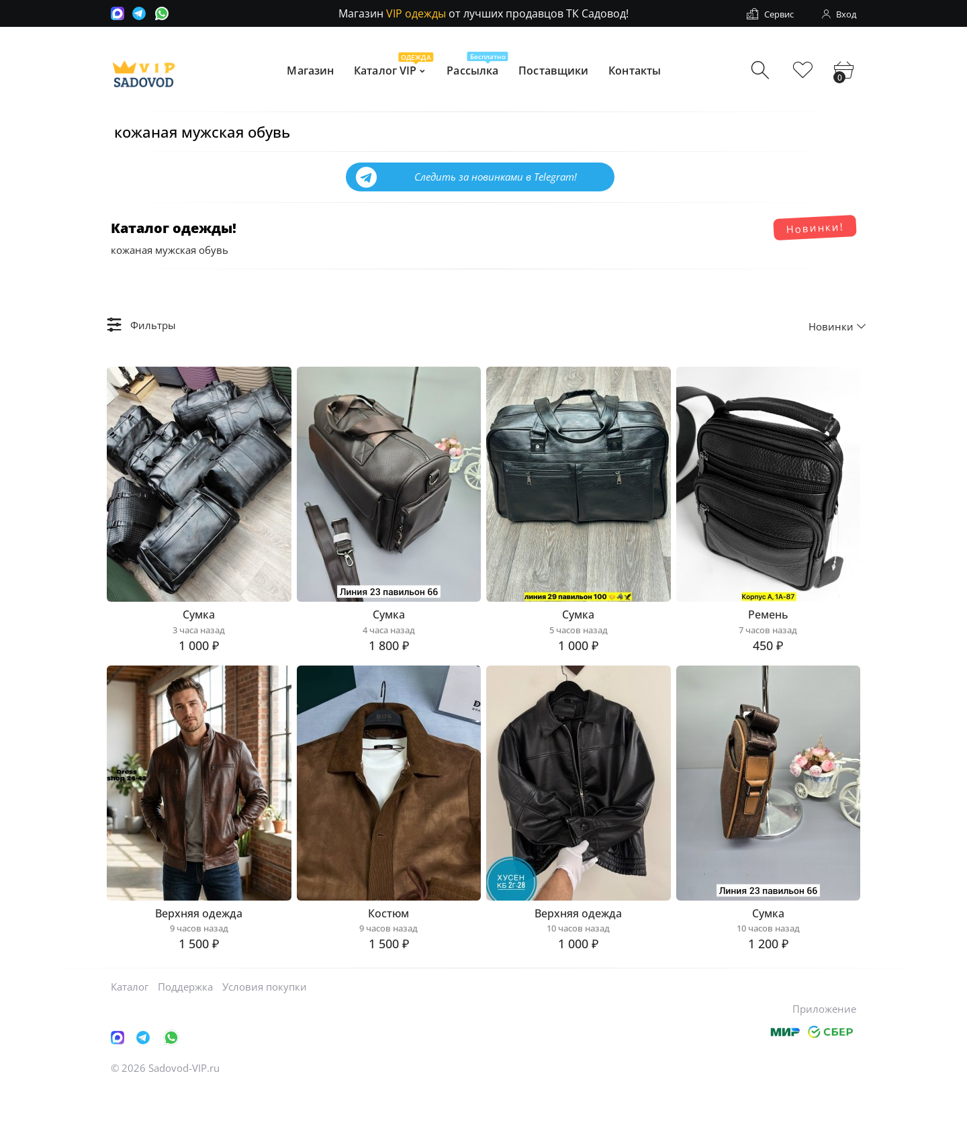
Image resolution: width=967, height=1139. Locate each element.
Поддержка (185, 1036)
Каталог (129, 1036)
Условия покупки (264, 1036)
